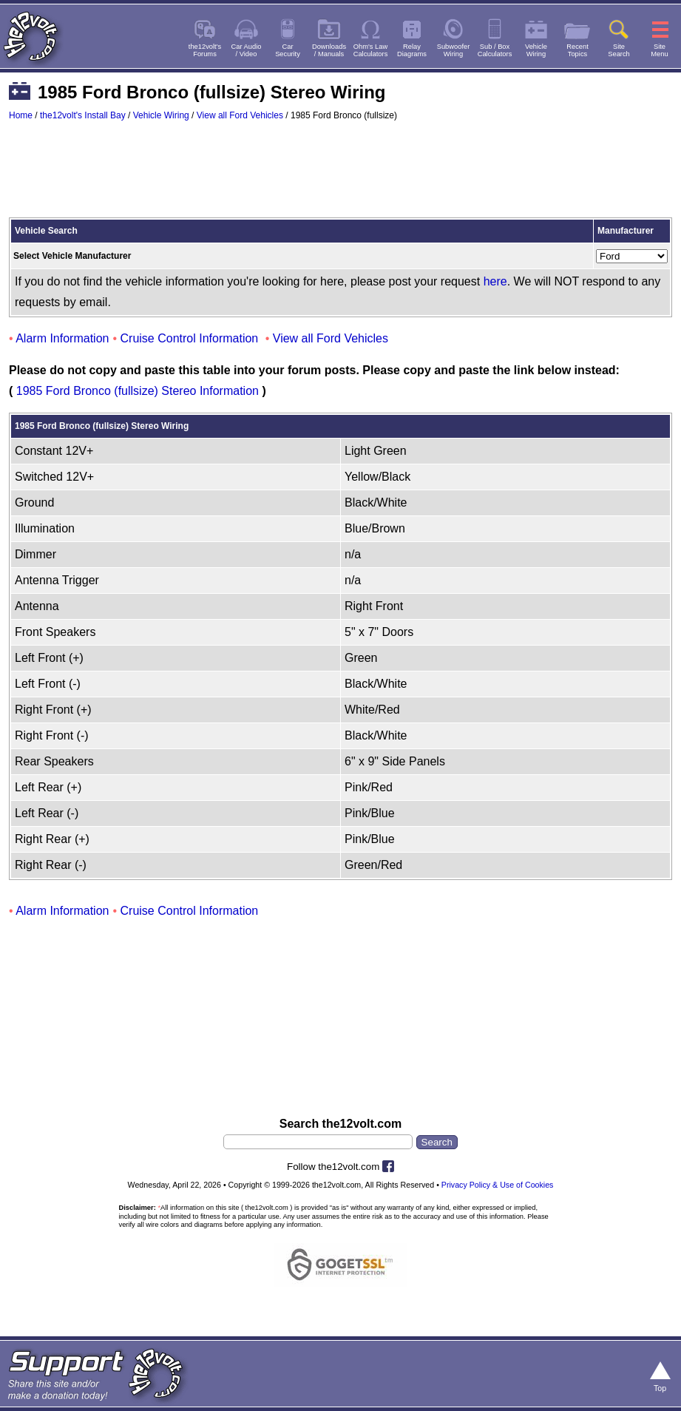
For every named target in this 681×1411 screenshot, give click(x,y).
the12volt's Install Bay (83, 115)
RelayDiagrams (412, 50)
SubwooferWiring (453, 50)
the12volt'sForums (205, 50)
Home (21, 115)
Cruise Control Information (190, 338)
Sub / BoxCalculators (495, 50)
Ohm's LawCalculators (370, 50)
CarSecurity (287, 50)
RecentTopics (577, 50)
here (495, 281)
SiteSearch (619, 50)
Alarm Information (62, 338)
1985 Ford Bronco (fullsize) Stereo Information (137, 391)
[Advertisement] (340, 176)
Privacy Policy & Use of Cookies (497, 1184)
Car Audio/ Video (246, 50)
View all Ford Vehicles (240, 115)
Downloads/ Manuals (329, 50)
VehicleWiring (536, 50)
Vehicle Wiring (161, 115)
